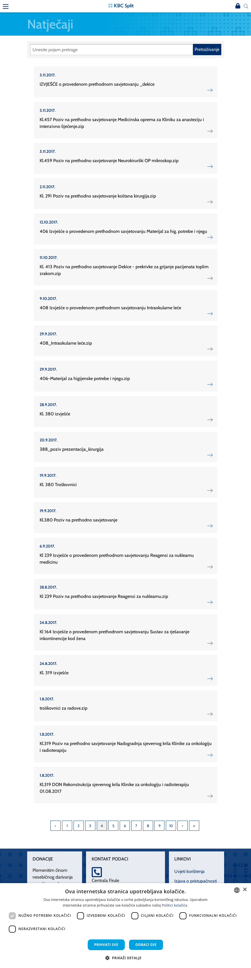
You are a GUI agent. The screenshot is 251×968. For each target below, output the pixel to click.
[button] (125, 957)
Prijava (238, 6)
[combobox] (237, 890)
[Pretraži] (111, 49)
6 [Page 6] (125, 825)
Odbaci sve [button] (146, 944)
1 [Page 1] (67, 825)
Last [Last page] (194, 826)
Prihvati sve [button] (106, 944)
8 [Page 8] (148, 825)
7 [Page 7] (136, 825)
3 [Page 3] (90, 825)
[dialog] (125, 925)
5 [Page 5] (113, 825)
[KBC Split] (121, 5)
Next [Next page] (182, 826)
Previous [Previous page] (55, 826)
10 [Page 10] (171, 825)
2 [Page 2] (79, 825)
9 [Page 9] (159, 825)
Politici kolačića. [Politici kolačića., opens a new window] (175, 905)
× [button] (245, 890)
